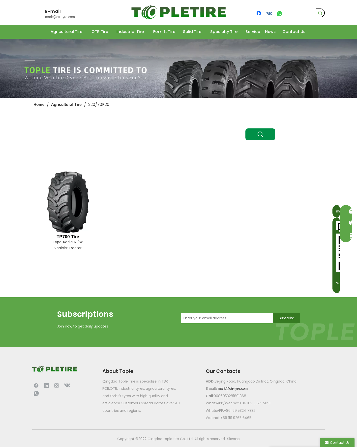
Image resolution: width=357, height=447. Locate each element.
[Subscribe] (286, 318)
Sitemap (233, 439)
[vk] (269, 14)
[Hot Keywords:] (320, 12)
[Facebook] (259, 14)
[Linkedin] (46, 385)
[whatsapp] (280, 14)
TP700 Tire (68, 236)
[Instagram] (56, 385)
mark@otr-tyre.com (60, 17)
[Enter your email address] (225, 318)
